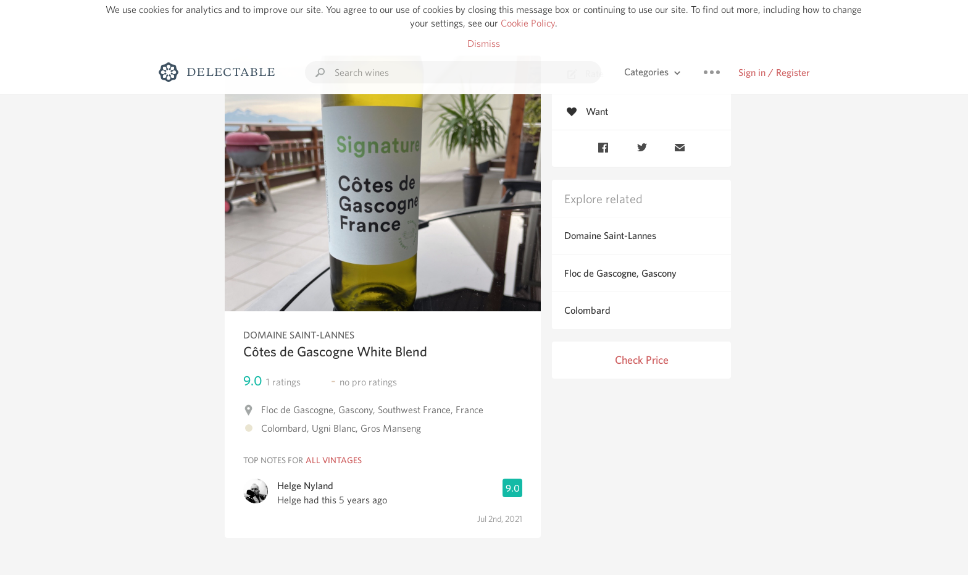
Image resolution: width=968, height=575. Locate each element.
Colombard (587, 310)
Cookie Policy (528, 23)
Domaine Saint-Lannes (610, 235)
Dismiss (483, 43)
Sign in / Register (774, 72)
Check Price (642, 359)
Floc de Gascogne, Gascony (620, 273)
